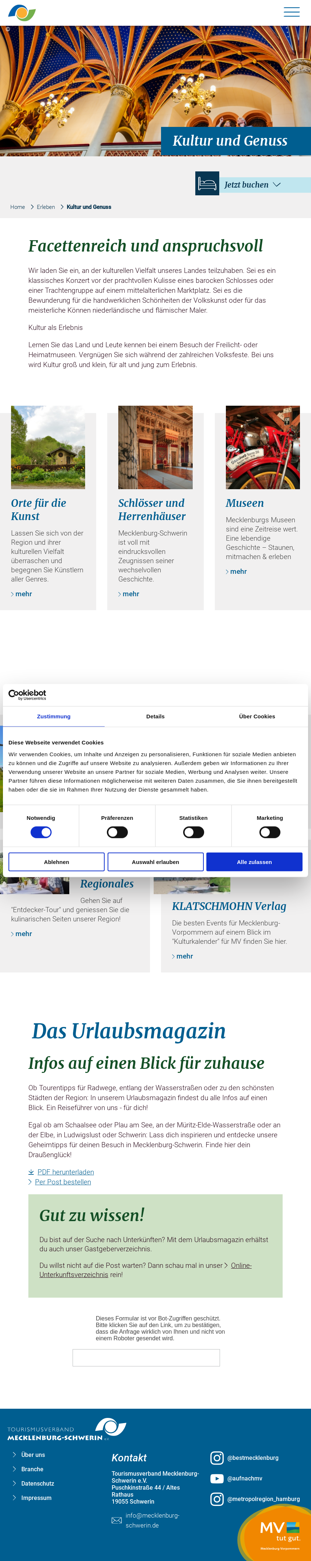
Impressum (36, 1497)
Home (17, 207)
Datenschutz (37, 1483)
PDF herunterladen (66, 1172)
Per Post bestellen (63, 1182)
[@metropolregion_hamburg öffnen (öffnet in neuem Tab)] (254, 1499)
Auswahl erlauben (155, 861)
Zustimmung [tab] (54, 716)
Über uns (33, 1454)
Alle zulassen (254, 861)
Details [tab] (155, 716)
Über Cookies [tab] (257, 716)
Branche (32, 1469)
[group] (155, 766)
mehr (23, 594)
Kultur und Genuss (89, 207)
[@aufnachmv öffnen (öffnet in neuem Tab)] (254, 1478)
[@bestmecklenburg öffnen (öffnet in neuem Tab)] (254, 1458)
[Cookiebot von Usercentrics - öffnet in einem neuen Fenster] (40, 695)
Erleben (46, 207)
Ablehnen (56, 861)
